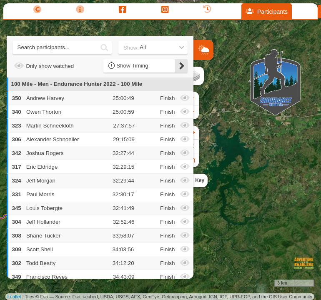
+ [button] (200, 98)
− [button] (200, 112)
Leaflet (14, 296)
